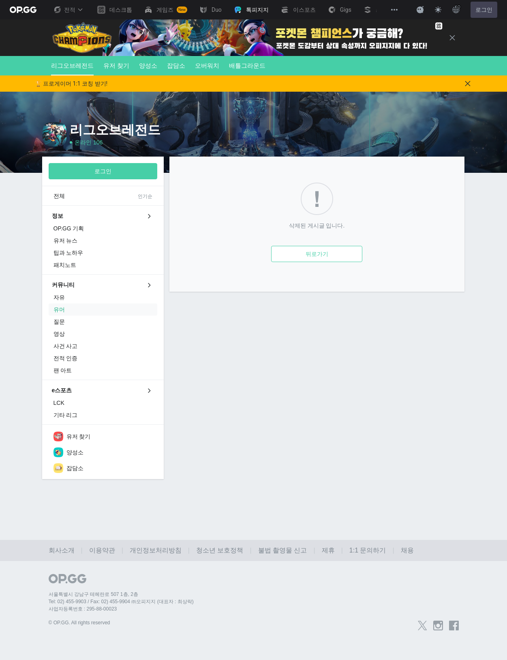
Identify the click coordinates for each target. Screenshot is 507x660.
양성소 (148, 65)
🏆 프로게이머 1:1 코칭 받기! (71, 83)
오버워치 (207, 65)
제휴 (328, 550)
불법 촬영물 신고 (282, 550)
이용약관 (102, 550)
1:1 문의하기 (367, 550)
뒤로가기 (317, 254)
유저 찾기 (116, 65)
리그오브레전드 (72, 68)
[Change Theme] (438, 10)
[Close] (452, 38)
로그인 (483, 9)
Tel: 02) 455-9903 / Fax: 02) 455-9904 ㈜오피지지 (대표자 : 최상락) (121, 601)
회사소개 (62, 550)
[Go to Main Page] (23, 9)
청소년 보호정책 (219, 550)
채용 (407, 550)
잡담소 (176, 65)
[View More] (394, 10)
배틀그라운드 (247, 65)
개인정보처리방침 (156, 550)
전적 (68, 10)
